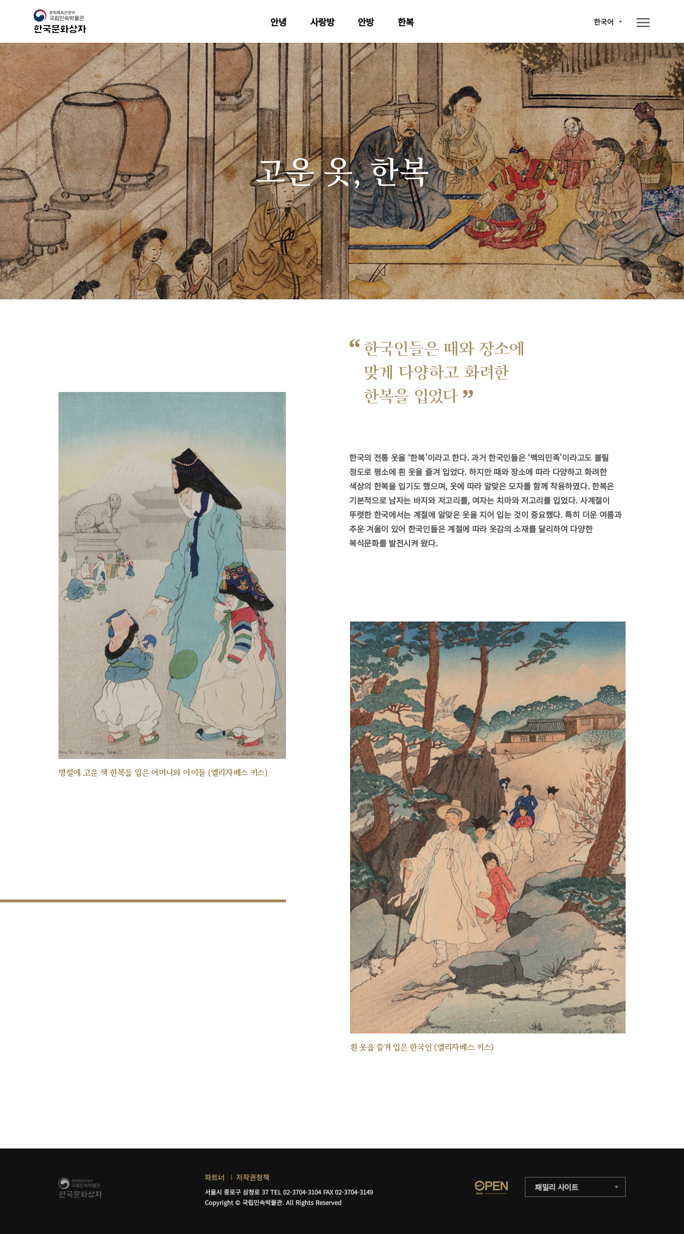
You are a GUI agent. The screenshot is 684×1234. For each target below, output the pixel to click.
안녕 (278, 21)
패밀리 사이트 (557, 1187)
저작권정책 (252, 1177)
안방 (366, 21)
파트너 (215, 1177)
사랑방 (322, 21)
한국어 (604, 22)
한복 (406, 21)
